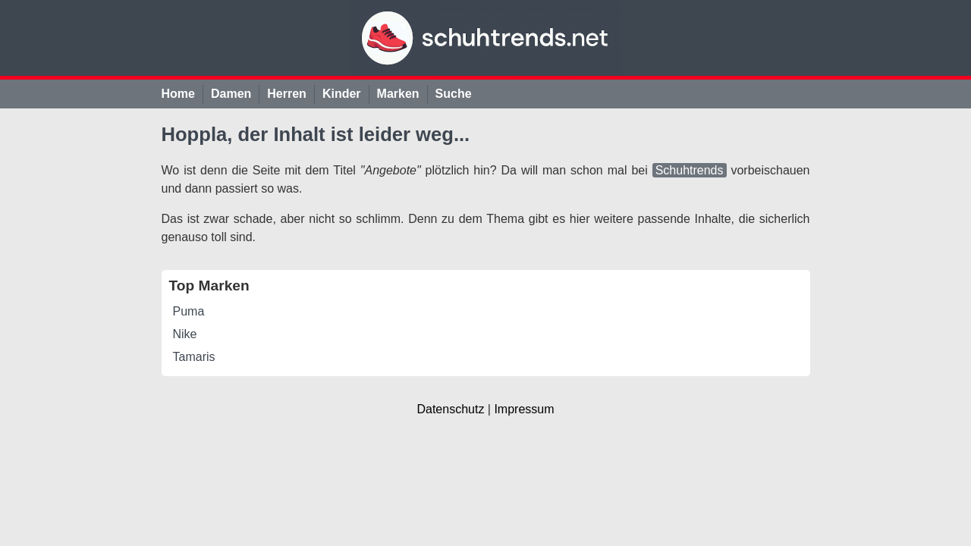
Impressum (524, 409)
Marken (398, 93)
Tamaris (194, 356)
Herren (286, 93)
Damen (231, 93)
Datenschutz (450, 409)
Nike (185, 334)
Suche (453, 93)
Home (178, 93)
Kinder (341, 93)
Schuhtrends (689, 170)
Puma (189, 311)
